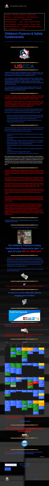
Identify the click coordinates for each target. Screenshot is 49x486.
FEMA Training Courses (26, 19)
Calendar (21, 21)
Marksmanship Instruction (10, 21)
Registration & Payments (35, 21)
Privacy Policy (22, 29)
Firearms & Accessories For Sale (12, 26)
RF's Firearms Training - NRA (18, 6)
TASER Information (31, 14)
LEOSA (38, 24)
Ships (6, 29)
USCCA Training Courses (19, 17)
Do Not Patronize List (13, 29)
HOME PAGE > (8, 14)
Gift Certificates (32, 26)
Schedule (26, 21)
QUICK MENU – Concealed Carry (19, 14)
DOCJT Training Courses (32, 17)
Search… (6, 462)
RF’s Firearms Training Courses (11, 19)
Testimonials (24, 26)
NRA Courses (8, 17)
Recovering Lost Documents (23, 24)
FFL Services (33, 24)
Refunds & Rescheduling (10, 24)
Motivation (39, 26)
